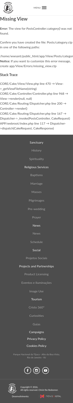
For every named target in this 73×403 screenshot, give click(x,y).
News (36, 233)
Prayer (36, 217)
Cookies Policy (37, 346)
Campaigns (36, 332)
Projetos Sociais (36, 258)
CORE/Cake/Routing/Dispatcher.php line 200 (31, 103)
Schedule (36, 242)
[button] (44, 7)
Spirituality (36, 159)
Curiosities (36, 315)
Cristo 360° (36, 307)
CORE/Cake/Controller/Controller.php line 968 (32, 93)
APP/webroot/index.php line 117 (22, 123)
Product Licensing (36, 274)
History (37, 150)
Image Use (36, 291)
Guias (36, 324)
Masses (37, 192)
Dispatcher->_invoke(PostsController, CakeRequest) (35, 118)
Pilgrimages (36, 200)
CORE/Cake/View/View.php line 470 (25, 83)
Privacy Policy (36, 339)
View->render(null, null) (16, 98)
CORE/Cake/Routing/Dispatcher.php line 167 (31, 113)
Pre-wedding (36, 209)
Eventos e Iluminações (36, 282)
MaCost (34, 396)
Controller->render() (13, 108)
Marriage (36, 183)
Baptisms (36, 175)
